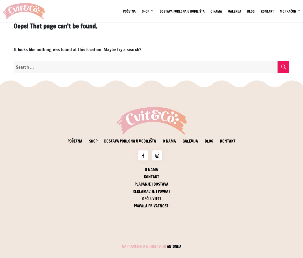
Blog (251, 11)
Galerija (234, 11)
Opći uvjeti (151, 199)
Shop (145, 11)
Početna (129, 11)
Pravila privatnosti (152, 206)
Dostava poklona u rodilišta (182, 11)
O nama (216, 11)
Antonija (174, 246)
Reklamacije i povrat (151, 191)
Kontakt (267, 11)
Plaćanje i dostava (151, 184)
